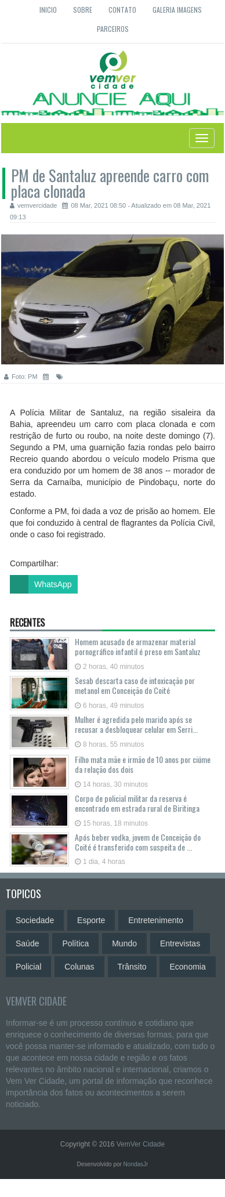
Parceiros (113, 29)
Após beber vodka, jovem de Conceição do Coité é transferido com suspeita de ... (138, 842)
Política (75, 943)
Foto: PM (21, 376)
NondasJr (136, 1164)
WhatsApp (41, 584)
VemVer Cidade (36, 1000)
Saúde (27, 943)
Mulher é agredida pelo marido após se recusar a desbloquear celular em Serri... (136, 724)
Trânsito (132, 966)
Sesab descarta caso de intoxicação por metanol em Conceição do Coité (135, 685)
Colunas (79, 966)
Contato (122, 10)
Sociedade (35, 920)
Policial (28, 966)
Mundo (124, 943)
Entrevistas (180, 943)
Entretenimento (155, 920)
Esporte (91, 920)
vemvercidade (33, 205)
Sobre (82, 10)
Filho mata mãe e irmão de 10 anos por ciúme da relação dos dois (143, 764)
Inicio (48, 10)
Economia (187, 966)
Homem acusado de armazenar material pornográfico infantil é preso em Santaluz (138, 646)
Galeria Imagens (177, 10)
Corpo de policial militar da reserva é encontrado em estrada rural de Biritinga (137, 803)
